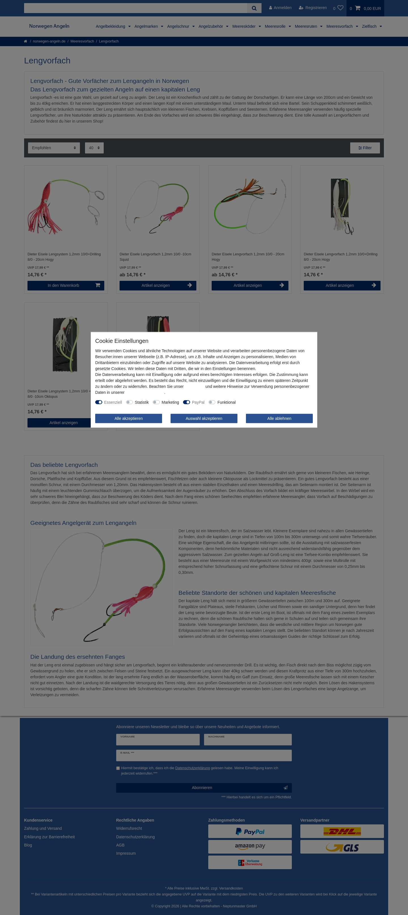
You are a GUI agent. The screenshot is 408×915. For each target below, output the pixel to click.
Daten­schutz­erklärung (145, 392)
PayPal (198, 402)
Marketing (170, 402)
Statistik (142, 402)
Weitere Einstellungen (259, 402)
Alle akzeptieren (128, 418)
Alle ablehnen (279, 418)
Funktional (226, 402)
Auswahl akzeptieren (204, 418)
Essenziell (113, 402)
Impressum (194, 386)
